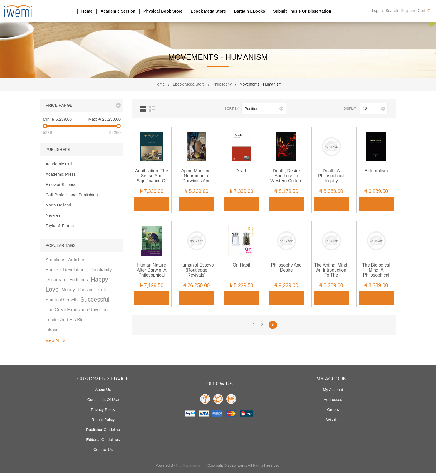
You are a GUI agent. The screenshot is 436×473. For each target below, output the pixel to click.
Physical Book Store (163, 11)
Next (273, 325)
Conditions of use (103, 399)
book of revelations (66, 269)
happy (99, 279)
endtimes (78, 279)
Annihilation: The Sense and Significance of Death (151, 178)
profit (101, 289)
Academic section (118, 11)
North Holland (58, 205)
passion (86, 289)
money (68, 289)
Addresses (333, 399)
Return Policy (103, 419)
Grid (143, 109)
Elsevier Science (61, 184)
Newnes (53, 215)
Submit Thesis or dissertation (302, 11)
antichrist (77, 259)
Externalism (376, 170)
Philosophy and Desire (286, 267)
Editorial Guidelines (103, 439)
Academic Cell (59, 163)
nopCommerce (188, 465)
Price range (59, 105)
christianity (101, 269)
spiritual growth (62, 299)
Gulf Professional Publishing (72, 194)
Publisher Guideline (103, 429)
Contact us (103, 449)
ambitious (55, 259)
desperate (56, 279)
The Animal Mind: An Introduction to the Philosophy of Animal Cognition (331, 275)
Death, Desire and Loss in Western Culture (286, 175)
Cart (424, 10)
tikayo (52, 329)
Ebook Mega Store (208, 11)
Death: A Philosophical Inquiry (331, 175)
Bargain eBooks (249, 11)
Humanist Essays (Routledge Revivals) (196, 270)
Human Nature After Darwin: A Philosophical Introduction (152, 272)
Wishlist (333, 419)
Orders (333, 409)
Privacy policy (103, 409)
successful (94, 299)
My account (333, 389)
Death (241, 170)
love (52, 289)
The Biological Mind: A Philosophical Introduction (376, 272)
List (152, 109)
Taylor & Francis (61, 225)
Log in (377, 10)
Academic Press (61, 174)
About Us (103, 389)
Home (87, 11)
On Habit (241, 265)
